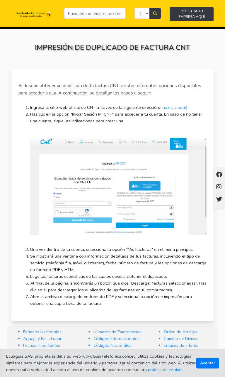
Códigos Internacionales (116, 339)
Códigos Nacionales (112, 345)
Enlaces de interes (181, 345)
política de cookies (165, 370)
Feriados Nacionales (42, 332)
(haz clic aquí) (174, 107)
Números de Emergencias (117, 332)
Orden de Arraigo (180, 332)
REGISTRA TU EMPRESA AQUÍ (191, 14)
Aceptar (207, 363)
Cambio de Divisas (181, 339)
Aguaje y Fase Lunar (42, 339)
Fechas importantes (41, 345)
